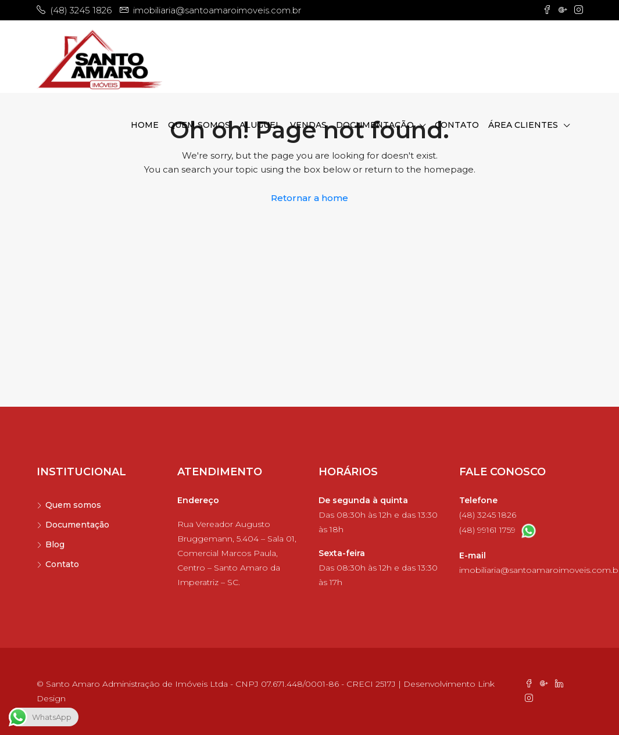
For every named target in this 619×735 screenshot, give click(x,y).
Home (145, 125)
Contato (457, 125)
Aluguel (260, 125)
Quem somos (199, 125)
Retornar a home (309, 197)
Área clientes (523, 125)
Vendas (308, 125)
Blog (55, 544)
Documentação (375, 125)
